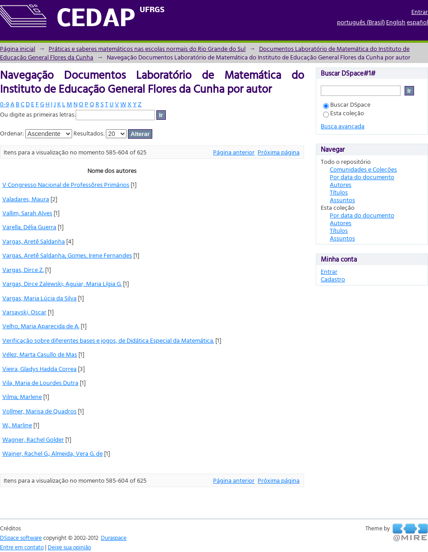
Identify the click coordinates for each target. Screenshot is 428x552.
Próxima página (279, 152)
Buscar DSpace (346, 104)
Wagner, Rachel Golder (33, 439)
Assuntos (342, 199)
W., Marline (17, 425)
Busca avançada (342, 126)
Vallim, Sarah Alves (27, 212)
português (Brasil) (361, 22)
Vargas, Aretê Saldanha (33, 241)
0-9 (4, 104)
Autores (340, 184)
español (417, 22)
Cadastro (333, 279)
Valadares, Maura (25, 199)
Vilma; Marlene (22, 396)
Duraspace (114, 537)
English (395, 22)
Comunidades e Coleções (363, 169)
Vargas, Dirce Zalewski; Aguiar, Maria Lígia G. (62, 283)
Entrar (419, 11)
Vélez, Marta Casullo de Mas (39, 354)
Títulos (339, 192)
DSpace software (21, 537)
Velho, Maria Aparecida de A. (40, 325)
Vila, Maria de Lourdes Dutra (40, 382)
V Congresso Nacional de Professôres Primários (65, 184)
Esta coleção (343, 113)
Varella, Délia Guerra (29, 226)
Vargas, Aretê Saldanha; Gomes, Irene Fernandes (67, 255)
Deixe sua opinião (69, 547)
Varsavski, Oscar (24, 312)
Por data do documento (362, 176)
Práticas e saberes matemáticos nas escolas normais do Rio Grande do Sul (147, 48)
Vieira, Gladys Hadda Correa (39, 368)
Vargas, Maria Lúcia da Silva (39, 298)
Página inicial (17, 48)
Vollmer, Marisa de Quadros (39, 411)
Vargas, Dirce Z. (23, 269)
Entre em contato (22, 547)
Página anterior (234, 152)
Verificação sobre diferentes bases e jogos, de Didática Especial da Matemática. (108, 340)
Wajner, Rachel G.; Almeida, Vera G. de (52, 453)
